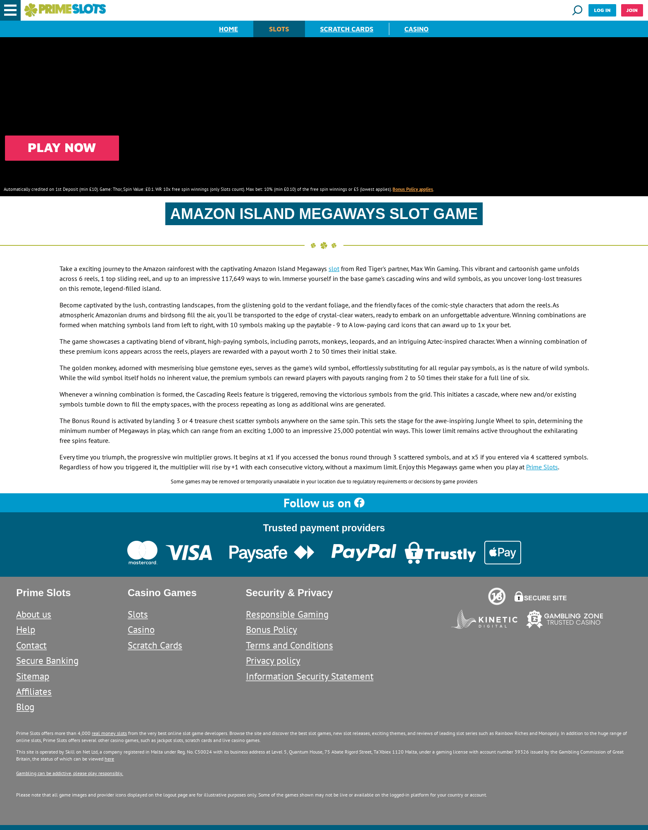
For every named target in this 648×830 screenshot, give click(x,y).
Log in (602, 10)
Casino (417, 29)
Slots (279, 29)
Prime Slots (542, 467)
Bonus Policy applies (413, 189)
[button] (10, 10)
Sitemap (32, 676)
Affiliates (34, 691)
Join (632, 10)
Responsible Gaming (287, 614)
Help (25, 629)
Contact (31, 645)
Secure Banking (47, 660)
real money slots (109, 733)
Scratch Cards (347, 29)
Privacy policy (273, 660)
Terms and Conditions (289, 645)
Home (228, 29)
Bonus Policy (271, 629)
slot (334, 268)
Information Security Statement (310, 676)
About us (33, 614)
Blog (25, 707)
